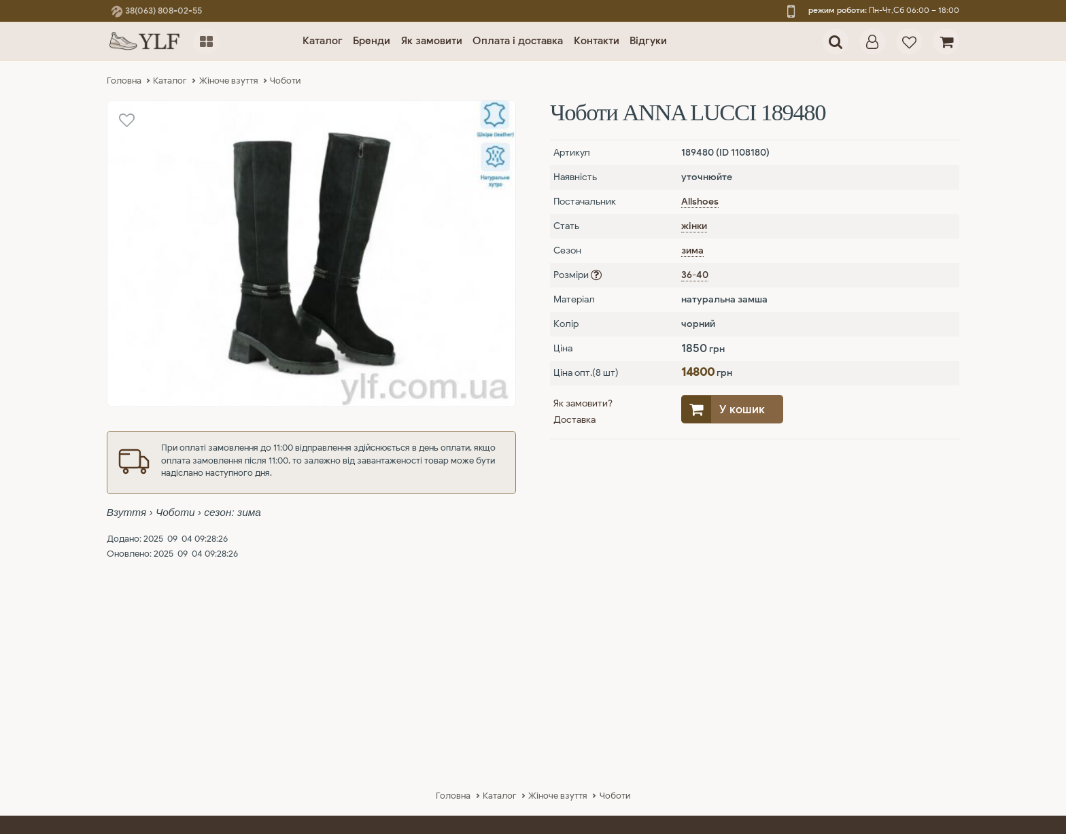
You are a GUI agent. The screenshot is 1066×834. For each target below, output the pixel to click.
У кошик (742, 409)
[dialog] (872, 42)
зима (692, 250)
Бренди (371, 41)
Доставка (574, 419)
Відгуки (648, 41)
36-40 (694, 275)
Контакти (596, 41)
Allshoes (700, 201)
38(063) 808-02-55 (156, 11)
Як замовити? (583, 403)
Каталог (323, 41)
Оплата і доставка (517, 41)
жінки (694, 226)
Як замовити (431, 41)
